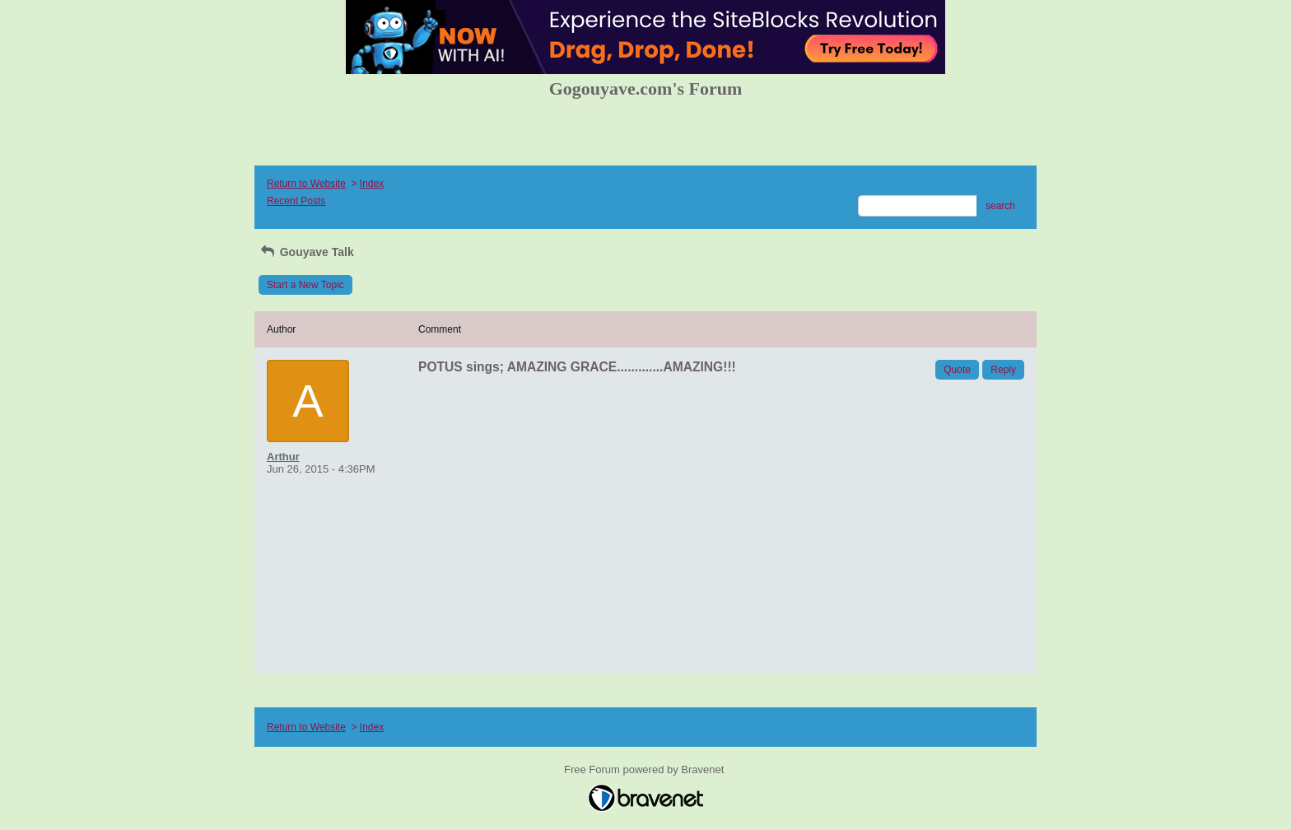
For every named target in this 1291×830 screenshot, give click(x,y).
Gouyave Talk (306, 252)
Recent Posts (296, 201)
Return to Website (306, 183)
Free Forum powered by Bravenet (645, 769)
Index (372, 183)
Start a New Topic (305, 285)
